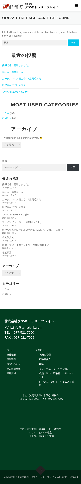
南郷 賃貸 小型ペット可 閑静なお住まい (26, 245)
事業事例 (11, 359)
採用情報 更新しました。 (16, 65)
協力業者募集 (14, 368)
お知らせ (7, 118)
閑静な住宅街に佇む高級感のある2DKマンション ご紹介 (32, 229)
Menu (76, 5)
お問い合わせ (14, 364)
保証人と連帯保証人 (12, 72)
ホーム (10, 350)
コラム (5, 113)
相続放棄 (7, 252)
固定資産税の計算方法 (14, 85)
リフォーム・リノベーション (54, 368)
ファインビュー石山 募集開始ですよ (22, 222)
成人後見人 (8, 237)
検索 (4, 161)
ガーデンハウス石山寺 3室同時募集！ (22, 78)
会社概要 (11, 354)
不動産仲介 (45, 359)
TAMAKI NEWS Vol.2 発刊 (16, 92)
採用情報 (11, 373)
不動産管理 (45, 354)
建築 (41, 364)
